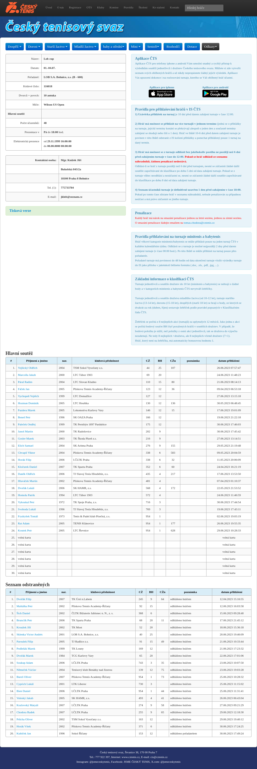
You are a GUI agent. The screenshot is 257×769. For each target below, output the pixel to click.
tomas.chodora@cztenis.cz (199, 222)
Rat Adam (24, 523)
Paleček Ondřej (27, 424)
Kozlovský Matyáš (27, 705)
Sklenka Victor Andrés (29, 634)
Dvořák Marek (24, 655)
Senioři (153, 46)
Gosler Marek (26, 438)
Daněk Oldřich (26, 473)
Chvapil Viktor (26, 452)
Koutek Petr (25, 530)
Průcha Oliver (24, 719)
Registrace (75, 7)
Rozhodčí (173, 46)
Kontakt (174, 7)
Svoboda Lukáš (27, 509)
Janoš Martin (25, 431)
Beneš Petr (24, 417)
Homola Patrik (26, 495)
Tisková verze (20, 211)
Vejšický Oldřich (27, 367)
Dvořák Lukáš (26, 488)
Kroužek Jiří (23, 627)
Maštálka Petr (24, 606)
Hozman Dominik (28, 403)
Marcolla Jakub (27, 374)
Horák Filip (24, 459)
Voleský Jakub (24, 698)
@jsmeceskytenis (100, 761)
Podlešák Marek (25, 648)
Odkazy (210, 46)
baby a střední (113, 46)
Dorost (34, 46)
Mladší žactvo (85, 46)
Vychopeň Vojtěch (28, 396)
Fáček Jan (24, 389)
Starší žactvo (57, 46)
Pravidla (128, 7)
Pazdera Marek (26, 410)
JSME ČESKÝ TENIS (137, 761)
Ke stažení (159, 7)
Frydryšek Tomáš (28, 516)
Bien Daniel (23, 691)
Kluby (100, 7)
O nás (60, 7)
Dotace (192, 46)
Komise (114, 7)
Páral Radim (25, 381)
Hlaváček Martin (27, 480)
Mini (136, 46)
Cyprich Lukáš (24, 683)
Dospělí (14, 46)
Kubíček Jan (23, 733)
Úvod (49, 7)
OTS (89, 7)
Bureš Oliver (23, 676)
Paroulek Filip (24, 641)
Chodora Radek (25, 712)
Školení (142, 7)
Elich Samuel (25, 445)
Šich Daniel (23, 613)
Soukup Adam (24, 662)
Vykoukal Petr (26, 502)
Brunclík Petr (24, 620)
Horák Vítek (23, 726)
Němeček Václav (26, 669)
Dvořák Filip (23, 599)
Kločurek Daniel (27, 466)
